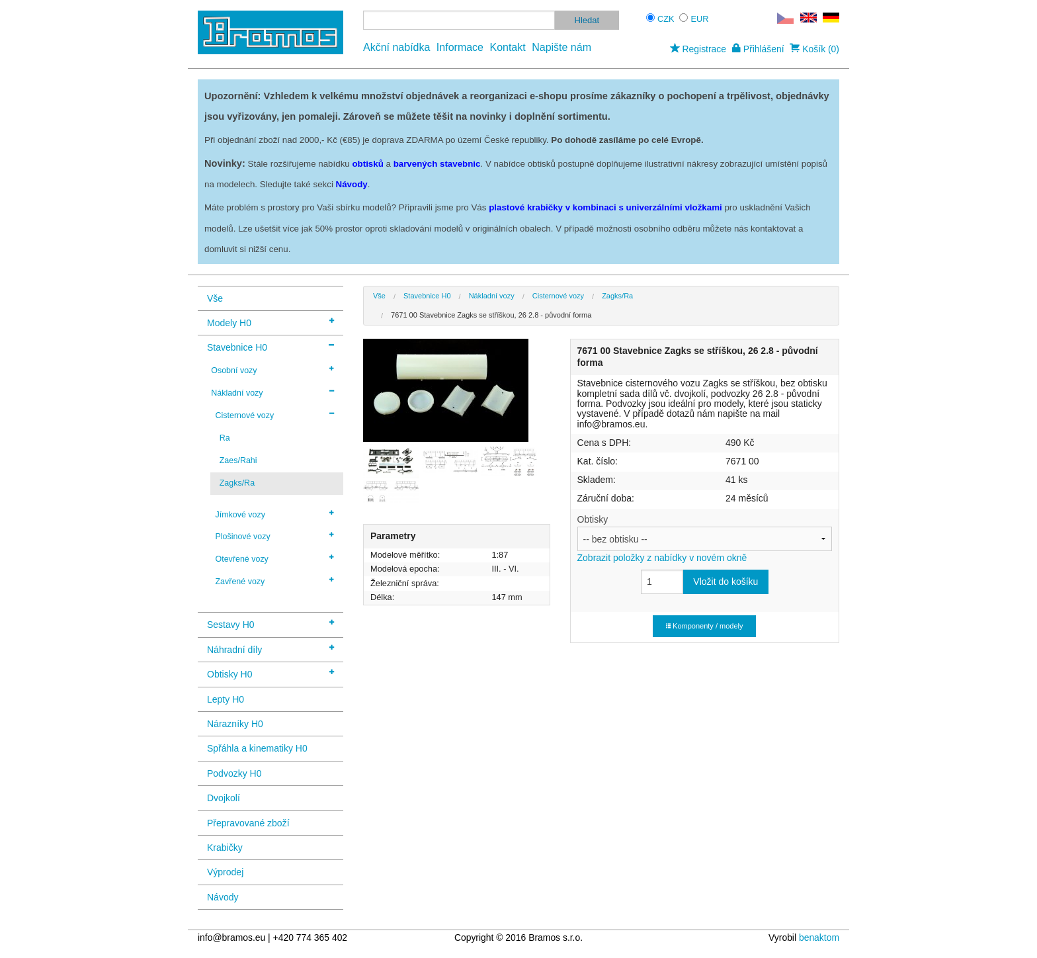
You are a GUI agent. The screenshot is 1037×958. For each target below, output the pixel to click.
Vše (215, 298)
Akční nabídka (396, 47)
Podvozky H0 (234, 773)
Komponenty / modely (704, 626)
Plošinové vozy (274, 536)
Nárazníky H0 (235, 723)
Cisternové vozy (274, 415)
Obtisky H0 (270, 673)
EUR (700, 19)
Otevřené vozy (274, 558)
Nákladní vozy (272, 392)
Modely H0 (270, 322)
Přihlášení (758, 49)
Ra (225, 438)
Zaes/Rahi (238, 460)
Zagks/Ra (237, 483)
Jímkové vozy (274, 514)
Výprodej (225, 872)
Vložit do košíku (725, 581)
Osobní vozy (272, 370)
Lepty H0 (225, 699)
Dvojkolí (223, 798)
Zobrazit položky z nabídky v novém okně (662, 557)
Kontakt (507, 47)
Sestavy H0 (270, 623)
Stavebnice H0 (270, 346)
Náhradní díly (270, 648)
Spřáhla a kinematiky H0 (257, 748)
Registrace (698, 49)
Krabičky (225, 847)
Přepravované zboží (248, 823)
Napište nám (561, 47)
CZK (666, 19)
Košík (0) (814, 49)
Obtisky (704, 538)
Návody (222, 897)
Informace (459, 47)
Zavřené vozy (274, 581)
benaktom (819, 937)
